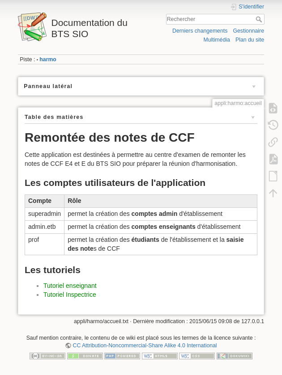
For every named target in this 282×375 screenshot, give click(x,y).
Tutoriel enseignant (70, 285)
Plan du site (249, 40)
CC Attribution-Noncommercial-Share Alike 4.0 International (145, 345)
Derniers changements (199, 31)
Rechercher (260, 19)
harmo (47, 59)
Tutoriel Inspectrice (69, 294)
